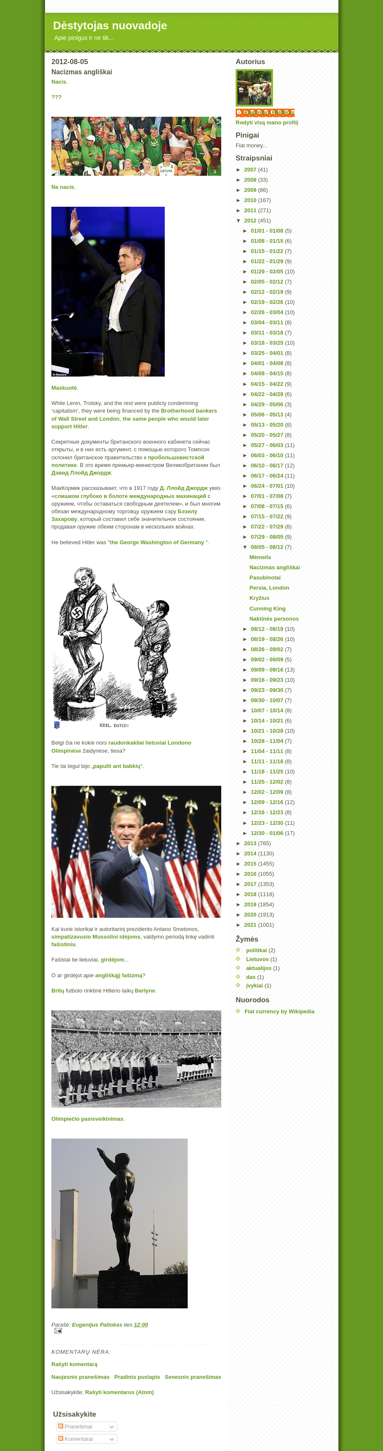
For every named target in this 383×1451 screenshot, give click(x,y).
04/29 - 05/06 (268, 404)
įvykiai (254, 985)
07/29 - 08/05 (268, 537)
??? (56, 97)
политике (64, 465)
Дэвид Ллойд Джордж (81, 473)
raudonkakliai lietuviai (137, 743)
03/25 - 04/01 (268, 353)
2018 (251, 894)
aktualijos (259, 968)
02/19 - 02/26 (268, 302)
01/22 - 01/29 (268, 261)
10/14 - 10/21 (268, 720)
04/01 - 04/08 (268, 363)
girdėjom (112, 959)
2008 (251, 180)
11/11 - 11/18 (268, 761)
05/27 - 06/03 (268, 445)
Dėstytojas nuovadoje (110, 25)
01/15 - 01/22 (268, 251)
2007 (251, 169)
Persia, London (269, 588)
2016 (251, 874)
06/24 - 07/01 (268, 486)
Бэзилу (187, 511)
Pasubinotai (265, 577)
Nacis (58, 82)
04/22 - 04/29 (268, 394)
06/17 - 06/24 (268, 475)
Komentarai (75, 1439)
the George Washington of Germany (157, 542)
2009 (251, 190)
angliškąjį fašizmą (118, 975)
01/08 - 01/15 (268, 241)
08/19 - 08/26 (268, 639)
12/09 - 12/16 (268, 802)
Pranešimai (75, 1426)
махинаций (191, 496)
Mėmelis (260, 557)
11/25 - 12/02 (268, 782)
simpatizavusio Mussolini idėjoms (96, 937)
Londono (180, 743)
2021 (251, 925)
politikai (256, 950)
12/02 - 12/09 (268, 792)
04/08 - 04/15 (268, 373)
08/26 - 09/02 (268, 649)
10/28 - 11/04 (268, 741)
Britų (57, 990)
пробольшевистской (176, 457)
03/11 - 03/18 (268, 332)
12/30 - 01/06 (268, 833)
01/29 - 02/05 (268, 271)
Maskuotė (64, 388)
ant (117, 766)
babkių (132, 766)
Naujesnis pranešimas (80, 1377)
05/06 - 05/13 (268, 414)
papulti (102, 766)
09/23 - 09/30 (268, 690)
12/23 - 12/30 (268, 823)
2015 (251, 863)
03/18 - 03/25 (268, 343)
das (251, 977)
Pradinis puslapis (137, 1377)
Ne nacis (62, 187)
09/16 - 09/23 (268, 680)
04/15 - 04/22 (268, 384)
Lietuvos (257, 959)
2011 (251, 210)
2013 (251, 843)
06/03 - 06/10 (268, 455)
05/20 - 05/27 (268, 435)
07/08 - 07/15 (268, 506)
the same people (144, 419)
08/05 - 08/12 (268, 547)
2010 (251, 200)
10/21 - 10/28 (268, 731)
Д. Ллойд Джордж (184, 488)
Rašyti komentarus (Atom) (119, 1392)
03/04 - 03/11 (268, 322)
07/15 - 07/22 (268, 516)
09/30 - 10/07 (268, 700)
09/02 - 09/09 (268, 659)
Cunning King (267, 608)
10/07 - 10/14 (268, 710)
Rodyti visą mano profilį (267, 122)
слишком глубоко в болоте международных (115, 496)
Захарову (64, 519)
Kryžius (259, 598)
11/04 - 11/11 (268, 751)
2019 (251, 904)
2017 (251, 884)
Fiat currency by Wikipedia (280, 1011)
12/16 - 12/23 (268, 812)
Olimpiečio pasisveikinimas (87, 1119)
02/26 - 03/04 (268, 312)
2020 (251, 914)
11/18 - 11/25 (268, 771)
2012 (251, 220)
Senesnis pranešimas (193, 1377)
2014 (251, 853)
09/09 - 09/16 (268, 669)
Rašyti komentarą (74, 1364)
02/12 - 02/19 (268, 292)
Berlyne (145, 990)
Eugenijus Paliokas (269, 112)
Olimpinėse (66, 751)
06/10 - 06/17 (268, 465)
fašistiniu (63, 944)
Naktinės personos (274, 619)
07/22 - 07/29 (268, 526)
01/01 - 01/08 (268, 231)
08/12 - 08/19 (268, 629)
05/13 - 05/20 (268, 425)
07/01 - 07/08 (268, 496)
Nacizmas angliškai (274, 567)
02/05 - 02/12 (268, 281)
